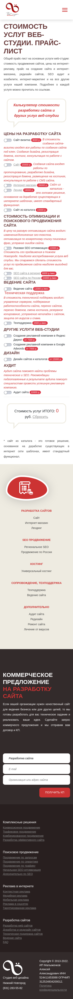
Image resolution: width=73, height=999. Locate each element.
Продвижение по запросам (20, 857)
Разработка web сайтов (18, 925)
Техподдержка (36, 590)
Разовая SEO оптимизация (36, 248)
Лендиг (17, 190)
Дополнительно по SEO (18, 874)
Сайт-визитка (27, 140)
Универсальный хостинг (36, 571)
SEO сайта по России (26, 277)
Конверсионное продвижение (21, 827)
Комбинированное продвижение (23, 835)
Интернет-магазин (36, 522)
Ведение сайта (36, 595)
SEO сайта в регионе (26, 273)
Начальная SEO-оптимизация (22, 869)
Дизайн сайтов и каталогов (38, 359)
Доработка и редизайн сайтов (22, 929)
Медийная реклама (15, 895)
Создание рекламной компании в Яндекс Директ (39, 338)
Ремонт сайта (36, 624)
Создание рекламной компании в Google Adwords (39, 346)
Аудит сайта (36, 614)
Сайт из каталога (30, 210)
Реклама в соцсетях (15, 903)
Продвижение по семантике (20, 861)
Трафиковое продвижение (19, 831)
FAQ (5, 942)
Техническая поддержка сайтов (23, 933)
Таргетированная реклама (19, 908)
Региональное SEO (36, 547)
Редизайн (37, 619)
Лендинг (36, 528)
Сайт (36, 517)
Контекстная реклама (16, 891)
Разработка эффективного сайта (23, 839)
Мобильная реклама (16, 899)
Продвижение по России (36, 552)
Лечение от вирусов (36, 629)
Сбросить (40, 417)
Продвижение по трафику (19, 865)
